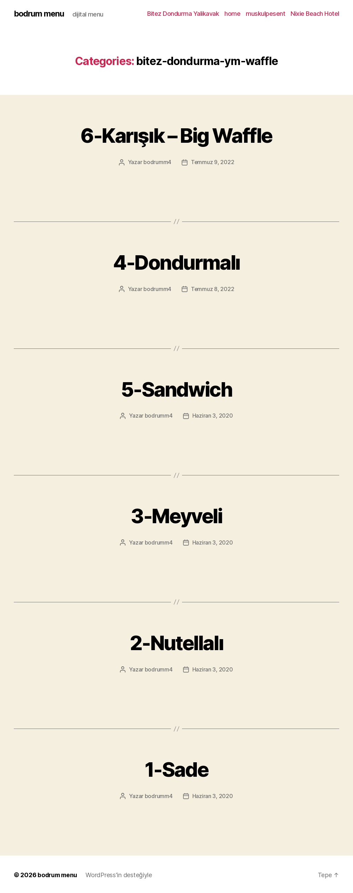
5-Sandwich (176, 388)
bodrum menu (39, 14)
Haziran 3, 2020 (212, 415)
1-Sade (176, 767)
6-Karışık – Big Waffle (176, 134)
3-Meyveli (176, 514)
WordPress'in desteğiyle (121, 873)
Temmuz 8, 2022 (212, 288)
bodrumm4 (157, 162)
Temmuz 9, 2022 (212, 162)
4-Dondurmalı (176, 261)
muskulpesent (265, 13)
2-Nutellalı (176, 641)
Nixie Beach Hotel (315, 13)
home (232, 13)
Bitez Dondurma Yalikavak (183, 13)
